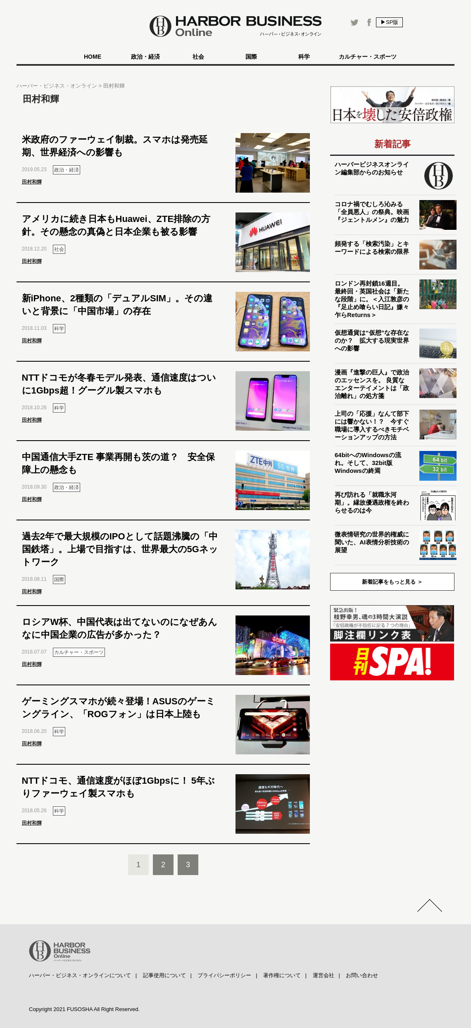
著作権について (282, 975)
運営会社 (323, 975)
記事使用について (164, 975)
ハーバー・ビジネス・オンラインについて (80, 975)
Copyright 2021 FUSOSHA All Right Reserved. (84, 1009)
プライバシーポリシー (224, 975)
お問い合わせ (362, 975)
